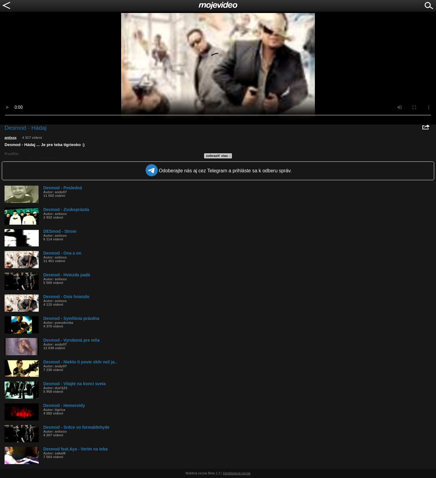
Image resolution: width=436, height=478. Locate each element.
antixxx (11, 137)
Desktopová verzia (237, 473)
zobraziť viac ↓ (218, 156)
